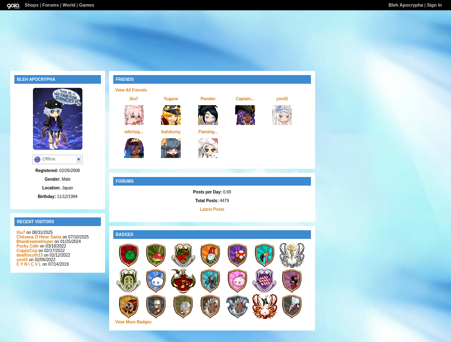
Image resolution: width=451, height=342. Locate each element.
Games (86, 4)
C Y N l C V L (28, 264)
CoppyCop (26, 250)
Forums (50, 4)
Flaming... (208, 132)
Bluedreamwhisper (34, 241)
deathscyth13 (29, 255)
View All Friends (131, 90)
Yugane (171, 99)
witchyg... (133, 132)
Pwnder (208, 99)
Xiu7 (20, 232)
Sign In (434, 4)
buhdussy (170, 132)
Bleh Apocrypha (405, 4)
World (69, 4)
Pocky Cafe (27, 246)
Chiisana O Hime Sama (38, 237)
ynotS (22, 259)
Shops (32, 4)
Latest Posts (212, 209)
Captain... (245, 99)
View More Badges (133, 322)
